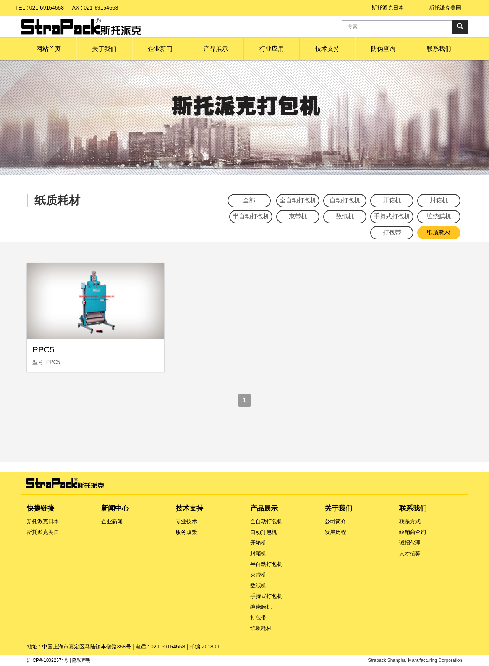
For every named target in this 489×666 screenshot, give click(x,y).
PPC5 (43, 349)
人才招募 (410, 553)
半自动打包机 (251, 216)
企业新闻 (112, 521)
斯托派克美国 (445, 8)
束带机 (298, 216)
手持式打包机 (392, 216)
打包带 (392, 232)
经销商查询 (412, 532)
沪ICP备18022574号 (47, 660)
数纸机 (345, 216)
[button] (104, 48)
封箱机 (439, 200)
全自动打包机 (298, 200)
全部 (249, 200)
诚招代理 (410, 543)
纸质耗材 (439, 232)
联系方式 (410, 521)
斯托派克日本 (388, 8)
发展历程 (335, 532)
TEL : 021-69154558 (39, 8)
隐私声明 (81, 660)
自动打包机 (345, 200)
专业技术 (186, 521)
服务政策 (186, 532)
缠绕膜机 (439, 216)
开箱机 (392, 200)
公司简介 (335, 521)
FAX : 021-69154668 (93, 8)
